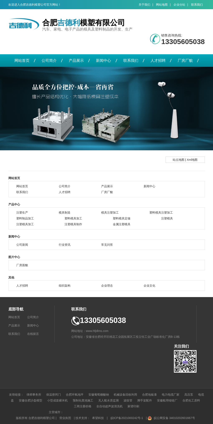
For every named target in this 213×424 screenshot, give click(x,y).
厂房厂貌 (185, 60)
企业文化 (149, 285)
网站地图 (162, 4)
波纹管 (128, 400)
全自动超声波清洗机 (109, 406)
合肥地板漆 (149, 394)
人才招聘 (158, 60)
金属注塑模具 (121, 224)
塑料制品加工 (25, 218)
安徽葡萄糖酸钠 (98, 394)
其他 (11, 277)
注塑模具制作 (73, 224)
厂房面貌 (22, 265)
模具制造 (64, 212)
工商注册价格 (82, 406)
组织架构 (64, 285)
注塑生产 (22, 212)
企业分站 (179, 4)
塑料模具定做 (121, 218)
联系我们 (197, 4)
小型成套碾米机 (57, 400)
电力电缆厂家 (170, 394)
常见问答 (107, 244)
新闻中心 (103, 60)
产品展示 (76, 60)
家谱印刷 (133, 406)
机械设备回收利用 (125, 394)
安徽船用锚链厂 (167, 400)
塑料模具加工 (73, 218)
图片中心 (14, 257)
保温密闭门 (53, 394)
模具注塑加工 (110, 212)
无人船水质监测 (108, 400)
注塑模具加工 (25, 224)
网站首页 (21, 60)
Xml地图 (192, 159)
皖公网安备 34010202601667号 (174, 418)
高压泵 (188, 394)
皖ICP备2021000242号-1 (127, 418)
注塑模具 (167, 218)
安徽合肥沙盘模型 (30, 400)
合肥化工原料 (191, 400)
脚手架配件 (144, 400)
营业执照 (65, 418)
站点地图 (178, 159)
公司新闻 (22, 244)
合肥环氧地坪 (74, 394)
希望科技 (98, 418)
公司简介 (49, 60)
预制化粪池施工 (83, 400)
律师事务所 (34, 394)
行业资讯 (64, 244)
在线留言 (33, 333)
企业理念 (107, 285)
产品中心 (14, 204)
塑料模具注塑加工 (161, 212)
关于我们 (144, 4)
